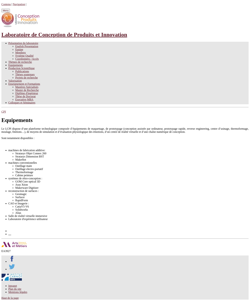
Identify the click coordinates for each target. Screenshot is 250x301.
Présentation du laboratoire (23, 43)
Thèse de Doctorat (25, 96)
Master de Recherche (27, 90)
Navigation (19, 4)
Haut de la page (10, 297)
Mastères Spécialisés (26, 87)
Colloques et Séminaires (21, 102)
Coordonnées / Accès (27, 58)
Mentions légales (17, 292)
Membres (20, 52)
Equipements (15, 65)
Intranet (12, 285)
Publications (22, 71)
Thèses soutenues (25, 74)
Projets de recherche (26, 77)
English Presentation (26, 46)
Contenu (6, 4)
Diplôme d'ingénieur (26, 93)
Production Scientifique (21, 68)
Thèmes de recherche (20, 61)
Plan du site (14, 288)
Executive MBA (24, 99)
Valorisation (15, 80)
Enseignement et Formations (24, 83)
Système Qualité (24, 55)
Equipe (19, 49)
